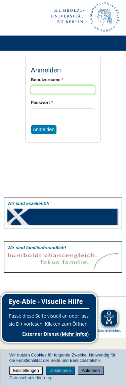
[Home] (24, 43)
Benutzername (47, 79)
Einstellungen (26, 370)
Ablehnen (91, 370)
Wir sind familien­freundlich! (36, 247)
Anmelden (44, 129)
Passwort (42, 102)
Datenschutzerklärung (30, 377)
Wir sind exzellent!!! (28, 203)
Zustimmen (60, 370)
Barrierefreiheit (109, 330)
